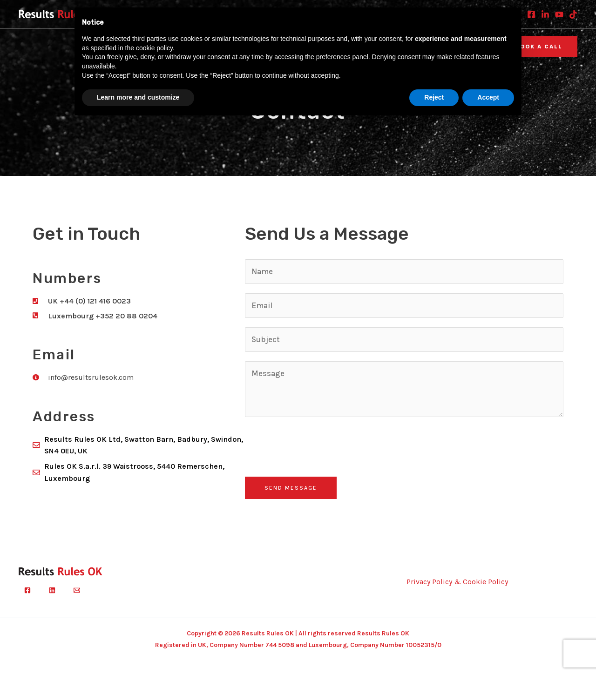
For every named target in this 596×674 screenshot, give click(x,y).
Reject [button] (434, 97)
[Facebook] (531, 14)
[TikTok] (573, 14)
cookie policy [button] (154, 48)
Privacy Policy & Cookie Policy (457, 581)
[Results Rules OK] (60, 13)
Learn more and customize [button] (138, 97)
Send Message (290, 488)
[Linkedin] (545, 14)
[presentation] (315, 444)
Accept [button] (488, 97)
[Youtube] (559, 14)
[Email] (77, 590)
